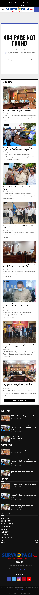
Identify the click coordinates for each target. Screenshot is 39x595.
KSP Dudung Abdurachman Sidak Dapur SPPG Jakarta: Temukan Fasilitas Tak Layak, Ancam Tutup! (18, 306)
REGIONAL (4, 521)
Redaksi (15, 593)
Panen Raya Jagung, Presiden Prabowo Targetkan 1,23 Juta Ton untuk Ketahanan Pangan (19, 149)
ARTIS (3, 532)
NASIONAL (4, 537)
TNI (2, 540)
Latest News (7, 82)
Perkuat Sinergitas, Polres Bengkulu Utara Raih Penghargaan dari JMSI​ (18, 346)
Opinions (16, 2)
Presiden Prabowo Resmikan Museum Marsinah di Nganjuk (19, 188)
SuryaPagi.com (19, 589)
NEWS (5, 87)
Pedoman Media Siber (24, 593)
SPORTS (28, 2)
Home (10, 2)
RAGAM (3, 529)
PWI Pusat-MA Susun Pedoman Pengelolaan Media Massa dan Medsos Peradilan (17, 385)
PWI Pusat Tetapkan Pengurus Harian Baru (17, 111)
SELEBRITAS (4, 524)
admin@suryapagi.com (23, 569)
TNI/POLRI (4, 543)
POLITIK (22, 2)
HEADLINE (6, 125)
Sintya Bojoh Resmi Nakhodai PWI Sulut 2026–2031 (18, 227)
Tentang (9, 593)
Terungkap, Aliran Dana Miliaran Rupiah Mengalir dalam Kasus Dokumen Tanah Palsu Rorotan (19, 266)
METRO (3, 526)
